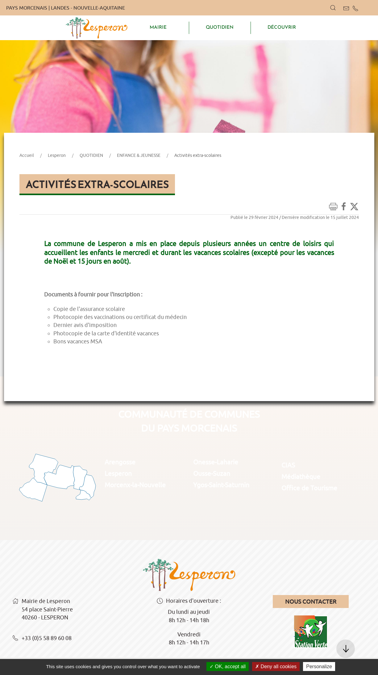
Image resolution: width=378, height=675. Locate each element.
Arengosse (120, 462)
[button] (333, 8)
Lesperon (57, 155)
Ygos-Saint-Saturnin (221, 484)
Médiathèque (300, 476)
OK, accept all (228, 666)
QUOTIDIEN (220, 27)
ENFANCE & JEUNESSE (138, 155)
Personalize (319, 666)
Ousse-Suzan (211, 473)
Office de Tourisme (309, 488)
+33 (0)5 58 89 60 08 (42, 638)
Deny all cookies (276, 666)
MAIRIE (158, 27)
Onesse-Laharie (215, 462)
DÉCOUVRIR (282, 27)
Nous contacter (310, 601)
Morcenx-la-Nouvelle (135, 484)
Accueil (26, 155)
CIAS (288, 465)
